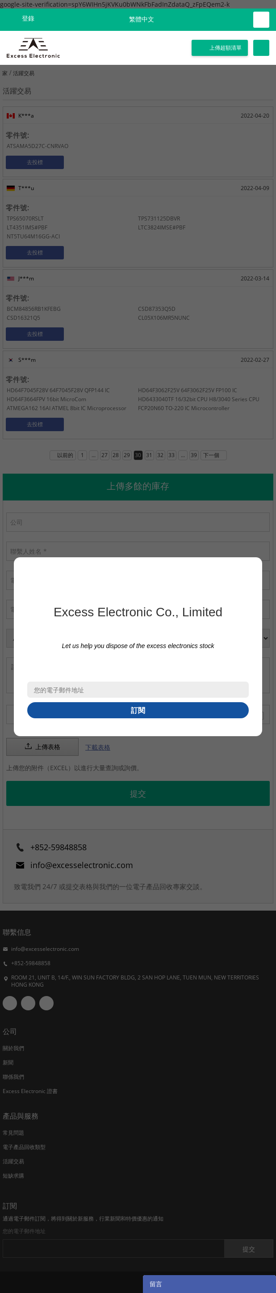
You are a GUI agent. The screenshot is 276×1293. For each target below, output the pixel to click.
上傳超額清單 (225, 48)
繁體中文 (141, 19)
